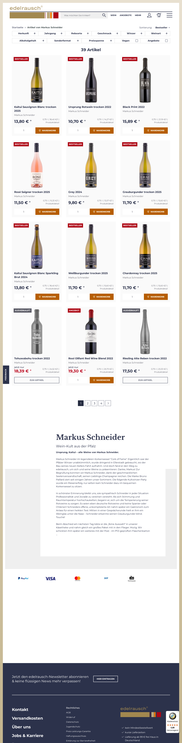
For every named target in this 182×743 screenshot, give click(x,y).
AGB (68, 712)
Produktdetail (52, 122)
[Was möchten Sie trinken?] (84, 15)
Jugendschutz (73, 726)
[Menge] (24, 130)
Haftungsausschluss (76, 736)
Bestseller (161, 27)
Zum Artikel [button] (37, 380)
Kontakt (20, 709)
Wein (113, 15)
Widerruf (70, 717)
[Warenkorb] (159, 15)
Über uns (21, 726)
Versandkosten (27, 718)
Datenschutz (72, 722)
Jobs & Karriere (27, 735)
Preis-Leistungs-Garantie (78, 731)
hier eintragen (105, 679)
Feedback (5, 374)
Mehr (138, 15)
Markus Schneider (24, 115)
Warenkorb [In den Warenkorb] (47, 130)
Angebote (126, 15)
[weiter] (108, 403)
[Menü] (177, 712)
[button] (149, 15)
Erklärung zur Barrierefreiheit (80, 740)
